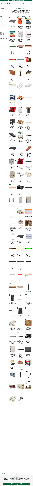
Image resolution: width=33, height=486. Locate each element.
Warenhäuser (2, 1)
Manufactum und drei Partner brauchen (10, 478)
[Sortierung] (24, 16)
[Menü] (1, 3)
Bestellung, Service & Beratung (27, 1)
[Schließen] (32, 0)
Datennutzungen (15, 479)
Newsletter (8, 1)
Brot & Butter (5, 1)
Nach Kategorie (2, 8)
